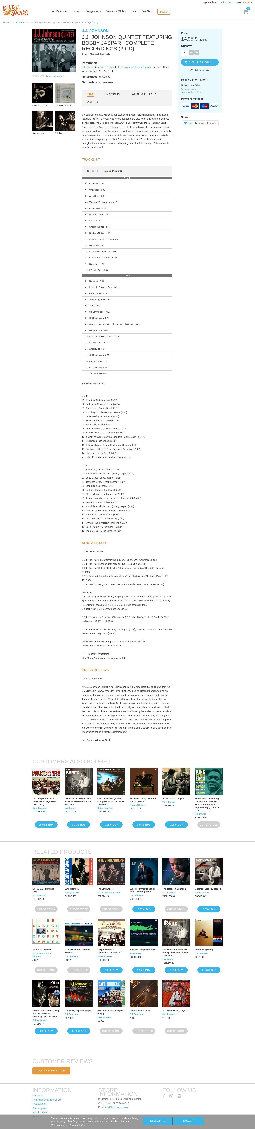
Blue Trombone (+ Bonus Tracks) (77, 951)
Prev (93, 171)
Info (90, 94)
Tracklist (113, 94)
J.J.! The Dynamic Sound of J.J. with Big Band (142, 890)
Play (88, 171)
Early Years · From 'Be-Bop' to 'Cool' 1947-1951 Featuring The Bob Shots (46, 1013)
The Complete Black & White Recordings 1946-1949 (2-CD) (44, 801)
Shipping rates (188, 89)
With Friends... (72, 889)
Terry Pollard (168, 802)
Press (92, 102)
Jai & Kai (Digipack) (42, 949)
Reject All (157, 1120)
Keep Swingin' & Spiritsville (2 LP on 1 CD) (110, 951)
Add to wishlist (201, 70)
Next (98, 171)
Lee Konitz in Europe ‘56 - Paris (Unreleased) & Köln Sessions (78, 801)
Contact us (37, 1095)
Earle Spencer (39, 808)
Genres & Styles (121, 11)
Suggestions (98, 11)
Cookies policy (39, 1108)
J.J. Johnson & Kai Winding (41, 954)
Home (6, 22)
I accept (189, 1120)
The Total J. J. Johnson (174, 889)
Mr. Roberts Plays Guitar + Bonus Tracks (143, 800)
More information (60, 1125)
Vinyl (139, 11)
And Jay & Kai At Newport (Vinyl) (110, 1012)
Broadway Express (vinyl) (78, 1010)
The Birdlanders (105, 889)
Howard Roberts (138, 805)
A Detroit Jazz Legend (173, 798)
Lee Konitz (70, 808)
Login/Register (209, 2)
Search (169, 11)
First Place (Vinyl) (204, 949)
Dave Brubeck (104, 1017)
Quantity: (187, 46)
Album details (144, 94)
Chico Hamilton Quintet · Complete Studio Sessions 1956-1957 (110, 801)
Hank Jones (127, 67)
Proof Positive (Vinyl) (140, 1010)
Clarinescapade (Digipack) (208, 889)
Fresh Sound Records (96, 54)
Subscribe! (226, 2)
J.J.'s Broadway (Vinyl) (173, 1010)
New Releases (64, 11)
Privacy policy (39, 1104)
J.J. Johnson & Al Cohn (109, 892)
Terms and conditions (192, 92)
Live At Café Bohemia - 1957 (43, 890)
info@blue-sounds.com (116, 1107)
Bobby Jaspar (107, 67)
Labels (82, 11)
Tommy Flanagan (143, 67)
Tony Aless (135, 953)
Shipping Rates (40, 1112)
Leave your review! (55, 76)
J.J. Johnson (18, 22)
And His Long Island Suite (143, 949)
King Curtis (200, 814)
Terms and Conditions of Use (47, 1099)
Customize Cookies (80, 1125)
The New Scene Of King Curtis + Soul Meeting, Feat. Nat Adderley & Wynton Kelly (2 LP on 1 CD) (207, 804)
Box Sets (152, 11)
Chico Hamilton (105, 808)
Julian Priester (104, 956)
